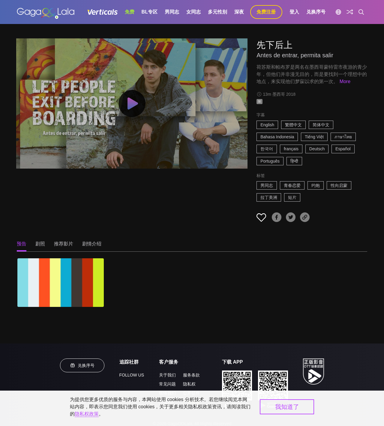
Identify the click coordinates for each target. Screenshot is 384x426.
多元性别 (217, 11)
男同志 (172, 11)
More (345, 81)
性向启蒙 (339, 185)
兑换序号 (316, 11)
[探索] (350, 12)
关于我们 (167, 375)
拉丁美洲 (268, 197)
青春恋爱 (292, 185)
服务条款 (191, 375)
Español (343, 148)
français (291, 148)
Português (270, 161)
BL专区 (150, 11)
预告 (21, 243)
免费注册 (266, 11)
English (267, 124)
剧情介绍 (91, 243)
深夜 (239, 11)
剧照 (40, 243)
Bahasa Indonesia (277, 136)
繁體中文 (293, 124)
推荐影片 (63, 243)
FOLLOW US (131, 375)
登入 (294, 11)
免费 (129, 11)
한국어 (266, 148)
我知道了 (287, 407)
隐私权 (189, 384)
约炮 (315, 185)
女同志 (193, 11)
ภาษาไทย (343, 136)
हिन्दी (294, 161)
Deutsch (317, 148)
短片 (292, 197)
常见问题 (167, 384)
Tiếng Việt (314, 136)
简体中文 (321, 124)
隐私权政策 (87, 413)
